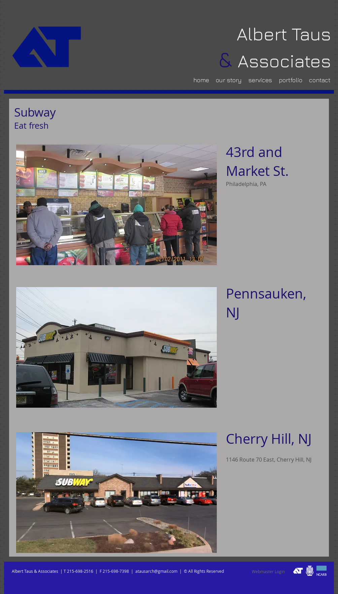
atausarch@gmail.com (156, 571)
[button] (116, 205)
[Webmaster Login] (268, 571)
